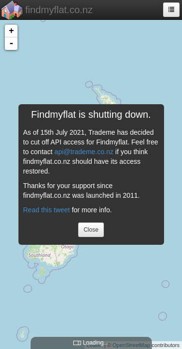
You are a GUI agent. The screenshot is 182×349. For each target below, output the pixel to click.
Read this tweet (46, 210)
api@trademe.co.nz (84, 152)
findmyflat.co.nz (59, 9)
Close (91, 229)
